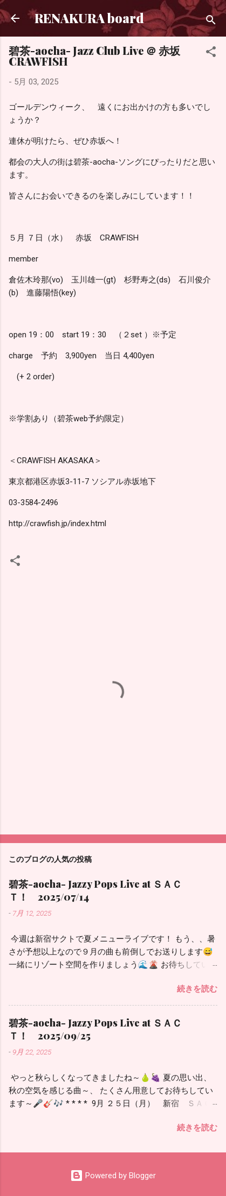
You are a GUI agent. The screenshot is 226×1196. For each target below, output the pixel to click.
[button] (210, 53)
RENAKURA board (89, 18)
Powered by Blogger (113, 1175)
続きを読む (197, 989)
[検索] (210, 21)
